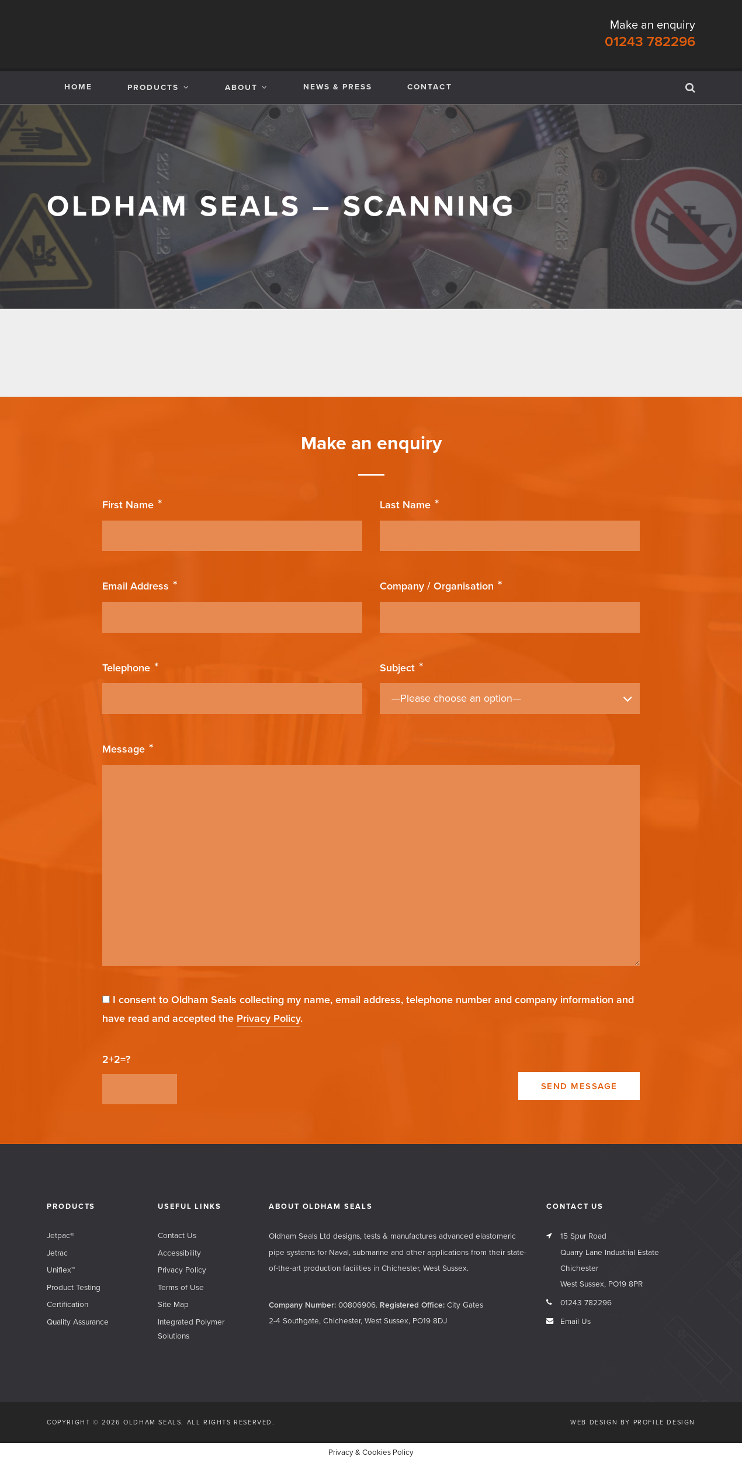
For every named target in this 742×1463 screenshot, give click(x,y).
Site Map (173, 1304)
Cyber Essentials (324, 350)
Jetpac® (60, 1235)
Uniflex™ (61, 1270)
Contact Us (177, 1235)
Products (153, 87)
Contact (429, 87)
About (241, 87)
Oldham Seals (82, 34)
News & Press (337, 87)
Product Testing (73, 1287)
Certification (67, 1304)
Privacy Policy (268, 1018)
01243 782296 (650, 41)
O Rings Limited (650, 350)
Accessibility (179, 1253)
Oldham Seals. (153, 1422)
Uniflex (552, 350)
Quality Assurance (78, 1322)
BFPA (430, 350)
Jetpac (233, 350)
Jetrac (118, 350)
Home (78, 87)
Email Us (575, 1321)
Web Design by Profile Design (632, 1422)
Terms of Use (181, 1287)
